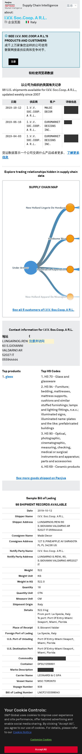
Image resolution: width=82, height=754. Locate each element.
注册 (13, 61)
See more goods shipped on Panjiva (41, 478)
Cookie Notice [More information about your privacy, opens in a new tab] (22, 735)
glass (9, 376)
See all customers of (43, 310)
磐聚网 (13, 5)
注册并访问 (36, 341)
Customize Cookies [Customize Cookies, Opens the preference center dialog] (41, 742)
